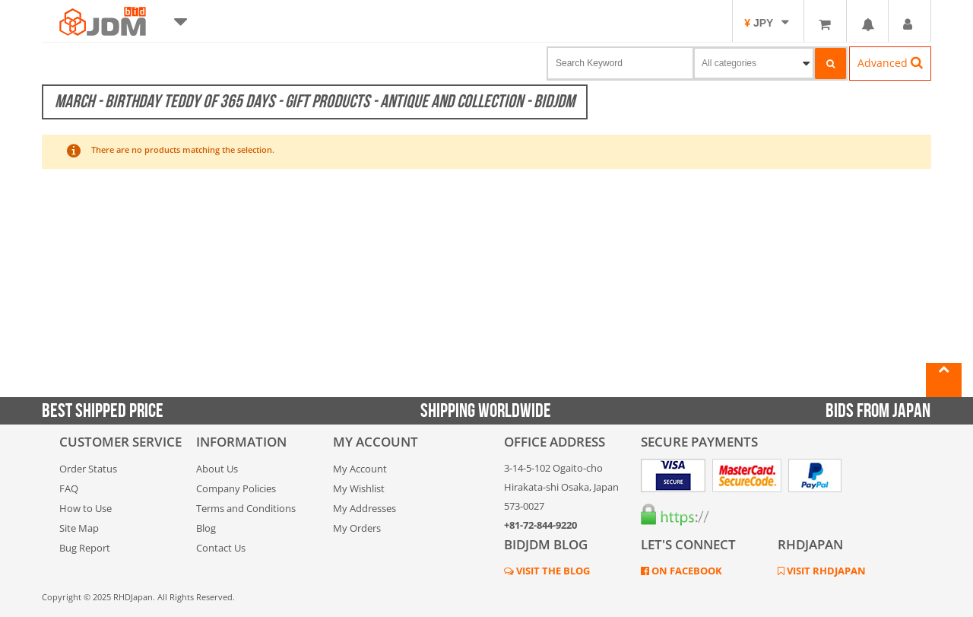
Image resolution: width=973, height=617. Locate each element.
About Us (217, 468)
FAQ (68, 488)
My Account (360, 468)
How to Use (85, 508)
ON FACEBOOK (685, 570)
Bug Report (84, 548)
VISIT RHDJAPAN (825, 570)
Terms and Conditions (246, 508)
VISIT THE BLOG (552, 570)
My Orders (357, 528)
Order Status (88, 468)
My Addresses (364, 508)
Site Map (79, 528)
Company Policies (236, 488)
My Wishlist (359, 488)
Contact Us (221, 548)
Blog (206, 528)
